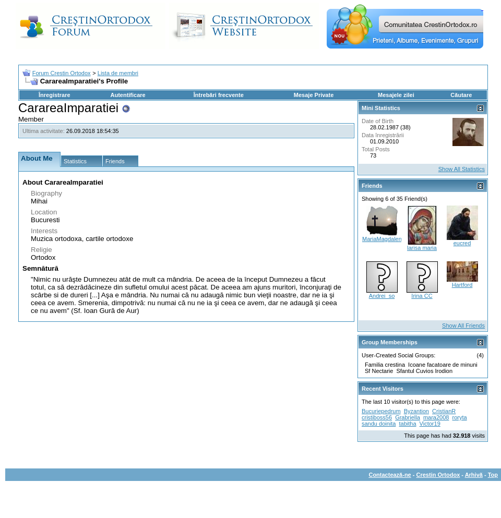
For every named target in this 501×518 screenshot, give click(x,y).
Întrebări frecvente (219, 95)
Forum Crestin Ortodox (61, 73)
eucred (462, 243)
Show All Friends (463, 325)
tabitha (407, 423)
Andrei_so (382, 296)
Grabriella (407, 417)
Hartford (462, 285)
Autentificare (127, 95)
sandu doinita (379, 423)
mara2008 (436, 417)
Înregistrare (54, 95)
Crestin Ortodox (438, 475)
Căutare (461, 95)
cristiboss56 (377, 417)
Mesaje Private (313, 95)
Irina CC (421, 296)
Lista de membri (118, 73)
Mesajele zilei (396, 95)
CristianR (444, 411)
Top (493, 475)
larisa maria (422, 248)
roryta (459, 417)
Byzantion (416, 411)
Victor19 (430, 423)
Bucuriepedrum (381, 411)
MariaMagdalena (383, 239)
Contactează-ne (389, 475)
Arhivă (474, 475)
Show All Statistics (461, 169)
